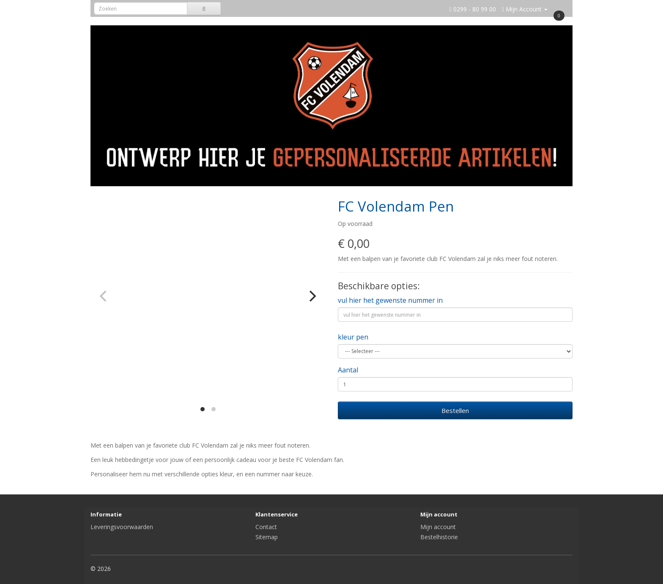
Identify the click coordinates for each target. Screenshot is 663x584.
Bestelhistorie (439, 537)
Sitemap (266, 537)
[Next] (311, 296)
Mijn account (438, 527)
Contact (266, 527)
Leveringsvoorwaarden (121, 527)
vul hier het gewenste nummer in (390, 300)
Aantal (348, 370)
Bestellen (455, 410)
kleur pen (353, 337)
